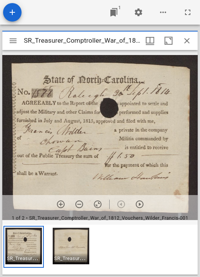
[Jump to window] (114, 12)
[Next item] (139, 204)
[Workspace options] (163, 12)
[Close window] (187, 41)
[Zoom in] (61, 204)
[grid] (100, 250)
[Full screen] (187, 12)
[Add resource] (12, 12)
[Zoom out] (79, 204)
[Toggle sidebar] (13, 41)
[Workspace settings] (138, 12)
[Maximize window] (168, 41)
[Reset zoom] (97, 204)
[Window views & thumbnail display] (150, 41)
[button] (23, 247)
